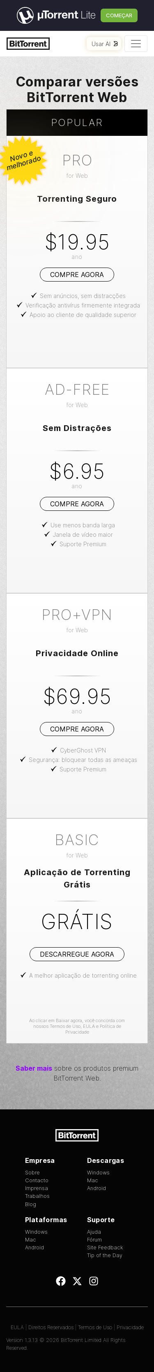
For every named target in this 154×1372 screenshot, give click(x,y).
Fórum (94, 1240)
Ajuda (94, 1232)
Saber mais (34, 1068)
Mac (92, 1180)
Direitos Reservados (51, 1327)
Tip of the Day (104, 1255)
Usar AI (105, 43)
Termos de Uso (65, 1026)
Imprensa (36, 1188)
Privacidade (130, 1327)
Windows (98, 1172)
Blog (30, 1204)
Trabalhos (37, 1196)
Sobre (32, 1172)
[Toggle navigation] (135, 43)
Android (96, 1188)
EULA (89, 1026)
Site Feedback (105, 1247)
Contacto (36, 1180)
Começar (119, 15)
